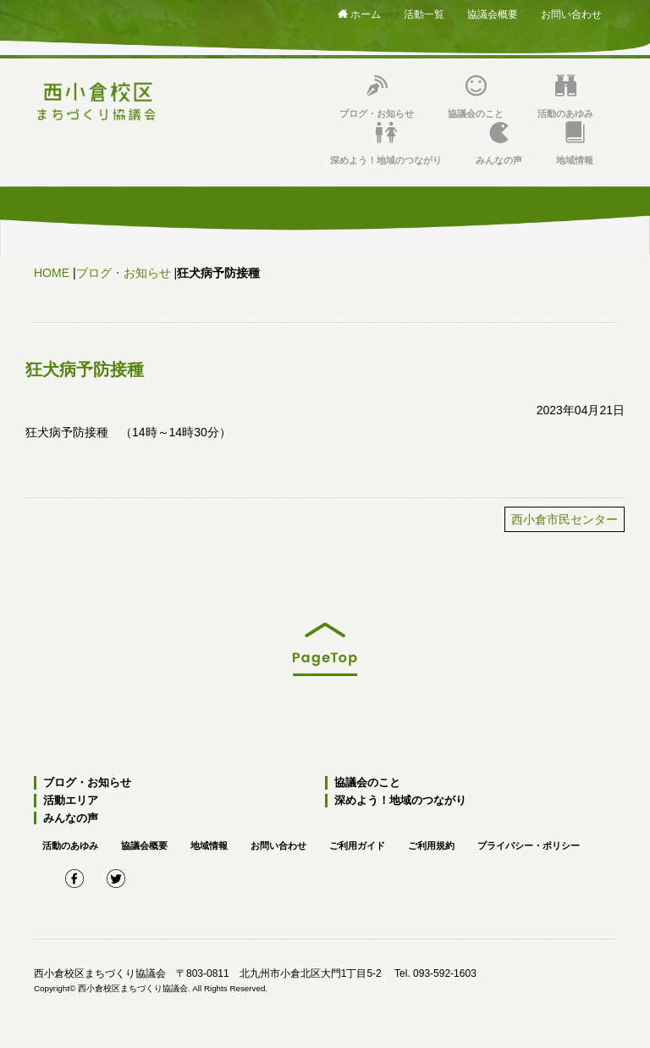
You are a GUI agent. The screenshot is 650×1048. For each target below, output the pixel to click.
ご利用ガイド (357, 845)
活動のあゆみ (565, 97)
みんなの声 (499, 143)
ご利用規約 (431, 845)
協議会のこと (476, 97)
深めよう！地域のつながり (386, 143)
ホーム (359, 14)
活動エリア (70, 800)
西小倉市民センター (564, 519)
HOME (51, 273)
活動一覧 (424, 14)
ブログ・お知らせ (376, 97)
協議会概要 (492, 14)
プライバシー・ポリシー (528, 845)
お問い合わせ (571, 14)
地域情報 (574, 143)
